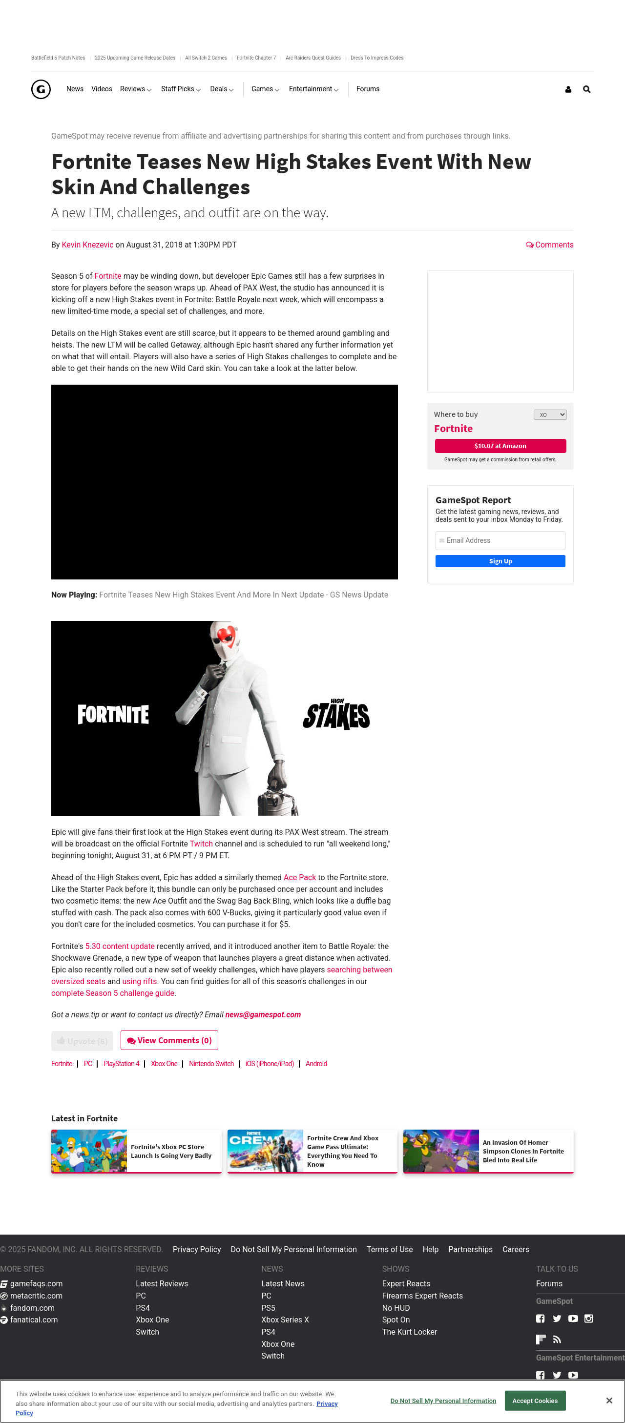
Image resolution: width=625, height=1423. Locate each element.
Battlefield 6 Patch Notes (58, 58)
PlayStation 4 (121, 1064)
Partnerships (470, 1249)
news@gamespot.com (263, 1014)
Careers (515, 1249)
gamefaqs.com (31, 1283)
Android (316, 1064)
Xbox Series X (285, 1319)
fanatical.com (29, 1319)
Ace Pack (300, 877)
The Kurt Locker (409, 1332)
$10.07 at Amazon (500, 445)
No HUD (396, 1308)
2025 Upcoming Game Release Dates (135, 58)
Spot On (396, 1319)
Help (431, 1249)
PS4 (143, 1308)
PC (88, 1064)
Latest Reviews (162, 1283)
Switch (147, 1332)
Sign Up (500, 561)
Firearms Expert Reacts (422, 1295)
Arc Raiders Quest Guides (313, 58)
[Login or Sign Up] (568, 89)
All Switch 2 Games (206, 58)
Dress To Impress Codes (377, 58)
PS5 (268, 1308)
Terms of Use (390, 1249)
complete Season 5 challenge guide (112, 993)
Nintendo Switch (211, 1064)
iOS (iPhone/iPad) (270, 1064)
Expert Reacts (406, 1283)
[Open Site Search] (587, 89)
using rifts (139, 981)
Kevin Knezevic (89, 244)
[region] (312, 1401)
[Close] (609, 1400)
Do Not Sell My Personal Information (294, 1249)
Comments (550, 244)
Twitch (201, 843)
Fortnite (453, 428)
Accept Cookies (535, 1400)
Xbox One (164, 1064)
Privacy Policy (197, 1249)
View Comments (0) (174, 1040)
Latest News (283, 1283)
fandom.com (27, 1308)
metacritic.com (31, 1295)
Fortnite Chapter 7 (256, 58)
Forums (549, 1283)
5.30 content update (120, 946)
